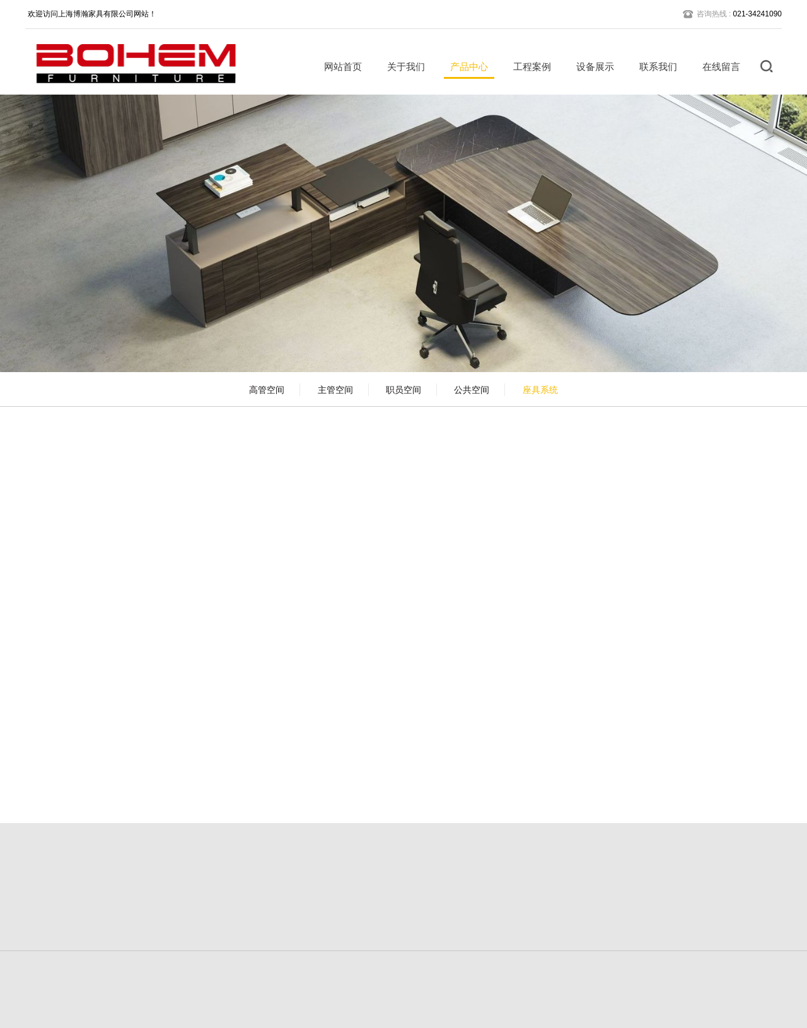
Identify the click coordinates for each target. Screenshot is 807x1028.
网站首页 (338, 66)
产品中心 (465, 66)
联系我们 (654, 66)
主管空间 (335, 390)
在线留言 (717, 66)
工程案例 (528, 66)
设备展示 (591, 66)
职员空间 (403, 390)
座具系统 (540, 390)
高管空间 (266, 390)
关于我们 (402, 66)
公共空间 (471, 390)
